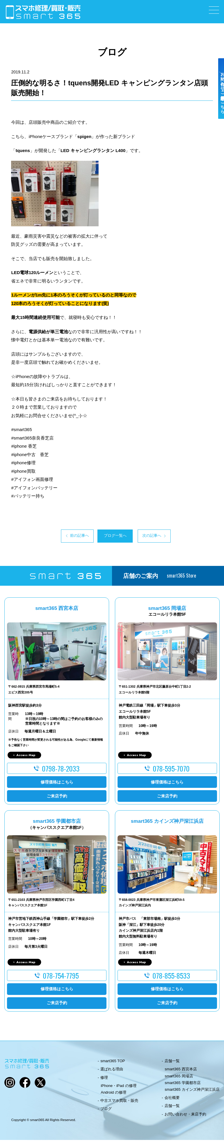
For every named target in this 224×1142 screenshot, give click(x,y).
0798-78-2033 (61, 770)
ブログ (106, 1111)
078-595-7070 (171, 770)
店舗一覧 (172, 1063)
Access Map (25, 757)
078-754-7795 (61, 977)
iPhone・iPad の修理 (118, 1087)
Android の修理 (113, 1094)
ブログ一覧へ (112, 536)
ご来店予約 (57, 798)
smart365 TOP (112, 1063)
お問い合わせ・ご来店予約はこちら (217, 102)
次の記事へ (166, 536)
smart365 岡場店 (179, 1078)
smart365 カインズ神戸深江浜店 (192, 1091)
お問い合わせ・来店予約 (185, 1116)
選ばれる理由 (111, 1071)
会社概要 (172, 1099)
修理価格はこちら (57, 784)
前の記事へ (58, 536)
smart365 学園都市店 (183, 1084)
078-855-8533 (171, 977)
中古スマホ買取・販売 (119, 1102)
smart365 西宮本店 (181, 1071)
